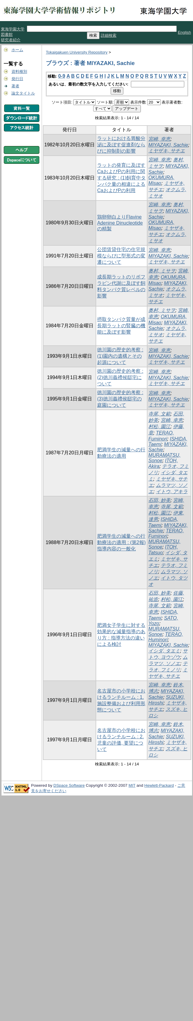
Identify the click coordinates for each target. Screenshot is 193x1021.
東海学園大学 (12, 29)
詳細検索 (108, 35)
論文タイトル (23, 93)
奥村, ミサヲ (161, 270)
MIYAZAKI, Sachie (168, 145)
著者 (15, 86)
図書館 (7, 34)
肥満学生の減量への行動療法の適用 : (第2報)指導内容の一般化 (121, 542)
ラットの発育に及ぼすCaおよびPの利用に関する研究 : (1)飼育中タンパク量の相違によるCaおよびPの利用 (121, 178)
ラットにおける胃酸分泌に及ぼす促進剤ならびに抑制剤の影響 (121, 145)
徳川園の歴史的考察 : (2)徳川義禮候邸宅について (120, 377)
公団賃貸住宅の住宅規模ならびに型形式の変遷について (121, 256)
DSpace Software (69, 785)
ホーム (17, 50)
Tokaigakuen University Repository (76, 52)
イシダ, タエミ (164, 650)
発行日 (17, 78)
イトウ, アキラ (172, 491)
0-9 (61, 76)
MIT (131, 785)
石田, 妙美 (159, 500)
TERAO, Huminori (165, 637)
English (184, 32)
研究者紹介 (11, 40)
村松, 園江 (159, 426)
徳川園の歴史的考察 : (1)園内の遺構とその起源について (120, 356)
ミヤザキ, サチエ (166, 150)
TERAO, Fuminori (166, 533)
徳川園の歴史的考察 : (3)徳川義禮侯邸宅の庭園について (120, 399)
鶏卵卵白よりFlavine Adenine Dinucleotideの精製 (120, 222)
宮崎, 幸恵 (159, 139)
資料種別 (19, 71)
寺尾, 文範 (159, 413)
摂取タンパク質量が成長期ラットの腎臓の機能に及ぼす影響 (121, 326)
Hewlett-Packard (159, 785)
